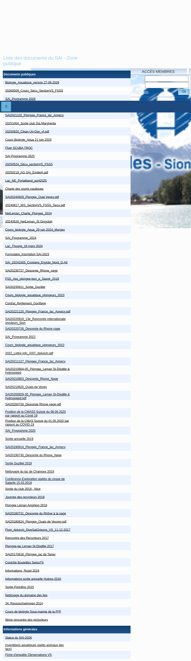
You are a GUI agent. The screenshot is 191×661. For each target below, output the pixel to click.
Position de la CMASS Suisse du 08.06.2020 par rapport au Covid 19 (35, 413)
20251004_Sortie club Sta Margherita (30, 123)
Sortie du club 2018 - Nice (22, 489)
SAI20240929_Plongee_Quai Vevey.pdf (32, 197)
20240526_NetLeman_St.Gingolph (28, 221)
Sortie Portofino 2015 (19, 587)
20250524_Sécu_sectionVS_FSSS (29, 164)
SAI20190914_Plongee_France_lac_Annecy (35, 447)
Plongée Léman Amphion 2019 (26, 505)
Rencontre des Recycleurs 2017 (27, 538)
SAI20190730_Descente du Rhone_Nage (33, 455)
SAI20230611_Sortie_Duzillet (25, 287)
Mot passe (136, 85)
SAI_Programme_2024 (20, 238)
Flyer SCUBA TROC (19, 148)
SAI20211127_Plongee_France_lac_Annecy (35, 361)
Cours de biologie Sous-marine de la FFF (33, 611)
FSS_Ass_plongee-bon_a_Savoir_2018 (32, 278)
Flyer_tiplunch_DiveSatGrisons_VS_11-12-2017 (37, 529)
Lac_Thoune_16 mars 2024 (24, 246)
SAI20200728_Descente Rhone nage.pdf (33, 404)
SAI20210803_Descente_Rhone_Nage (31, 379)
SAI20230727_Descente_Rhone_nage (31, 270)
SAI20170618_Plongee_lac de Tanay (30, 554)
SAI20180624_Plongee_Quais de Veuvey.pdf (35, 521)
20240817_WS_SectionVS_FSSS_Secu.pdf (35, 205)
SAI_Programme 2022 (20, 337)
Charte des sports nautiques (24, 188)
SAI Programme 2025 (19, 156)
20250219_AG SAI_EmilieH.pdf (26, 172)
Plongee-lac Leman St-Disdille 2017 (29, 546)
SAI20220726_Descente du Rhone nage (32, 328)
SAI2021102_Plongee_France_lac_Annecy (34, 115)
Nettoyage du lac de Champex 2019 (29, 471)
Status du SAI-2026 (18, 637)
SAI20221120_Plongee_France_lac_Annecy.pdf (37, 311)
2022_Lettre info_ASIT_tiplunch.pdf (29, 353)
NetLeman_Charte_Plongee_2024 (28, 213)
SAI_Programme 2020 (20, 430)
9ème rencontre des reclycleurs (26, 619)
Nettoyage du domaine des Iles (26, 595)
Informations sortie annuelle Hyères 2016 (33, 578)
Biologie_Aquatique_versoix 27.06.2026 (32, 82)
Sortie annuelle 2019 (19, 439)
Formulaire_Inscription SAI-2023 (27, 254)
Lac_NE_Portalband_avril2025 (26, 180)
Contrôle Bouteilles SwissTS (24, 562)
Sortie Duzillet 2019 (18, 463)
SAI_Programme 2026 (20, 98)
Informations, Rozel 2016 (22, 570)
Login (132, 79)
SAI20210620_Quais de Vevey (26, 387)
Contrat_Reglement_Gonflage (25, 303)
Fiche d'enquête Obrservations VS (28, 655)
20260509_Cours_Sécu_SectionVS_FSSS (34, 90)
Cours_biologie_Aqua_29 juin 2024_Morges (35, 229)
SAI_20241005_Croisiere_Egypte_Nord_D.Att (36, 262)
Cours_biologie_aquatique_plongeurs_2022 (34, 345)
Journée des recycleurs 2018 (24, 497)
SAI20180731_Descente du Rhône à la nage (35, 513)
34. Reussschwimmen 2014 (24, 603)
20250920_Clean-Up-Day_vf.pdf (27, 131)
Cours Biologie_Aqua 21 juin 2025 (28, 139)
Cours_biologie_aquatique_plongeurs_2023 (34, 295)
